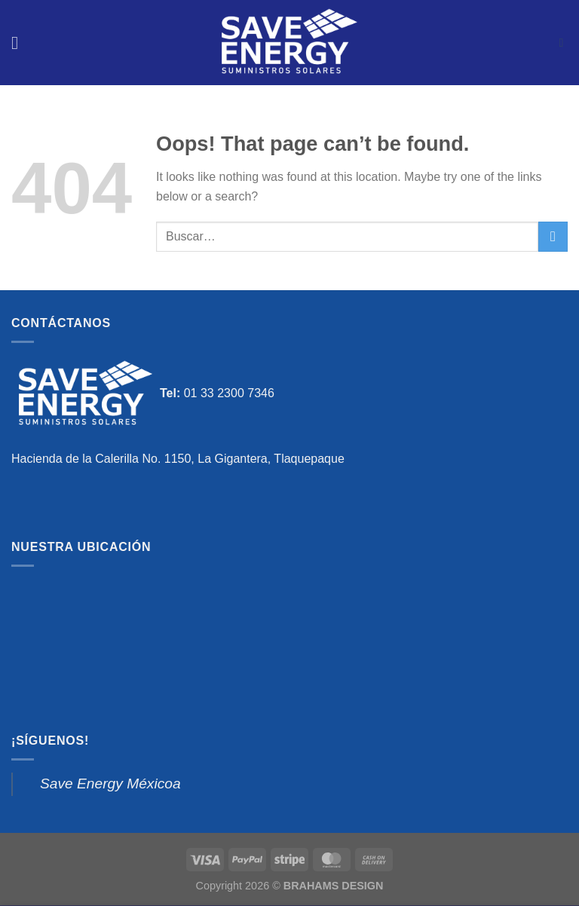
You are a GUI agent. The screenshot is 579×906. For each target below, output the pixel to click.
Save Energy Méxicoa (110, 783)
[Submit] (553, 236)
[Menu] (20, 42)
